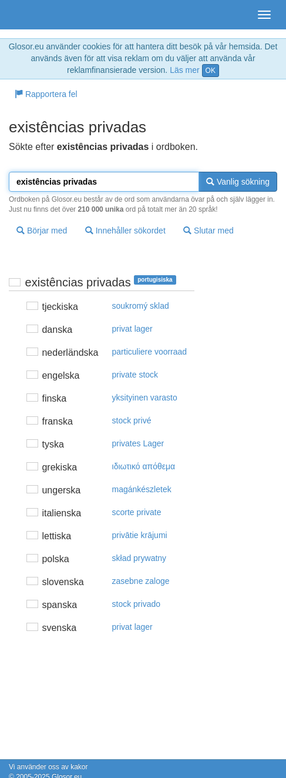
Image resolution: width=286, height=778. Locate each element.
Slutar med (208, 230)
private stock (135, 374)
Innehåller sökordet (125, 230)
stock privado (136, 604)
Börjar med (41, 230)
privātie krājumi (139, 535)
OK (211, 70)
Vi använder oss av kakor (48, 767)
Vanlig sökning (238, 181)
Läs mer (185, 70)
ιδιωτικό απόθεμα (144, 466)
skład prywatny (139, 558)
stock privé (132, 420)
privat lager (132, 328)
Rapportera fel (46, 94)
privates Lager (138, 443)
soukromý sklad (140, 305)
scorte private (136, 512)
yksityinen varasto (144, 397)
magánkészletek (141, 489)
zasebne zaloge (141, 581)
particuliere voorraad (149, 351)
